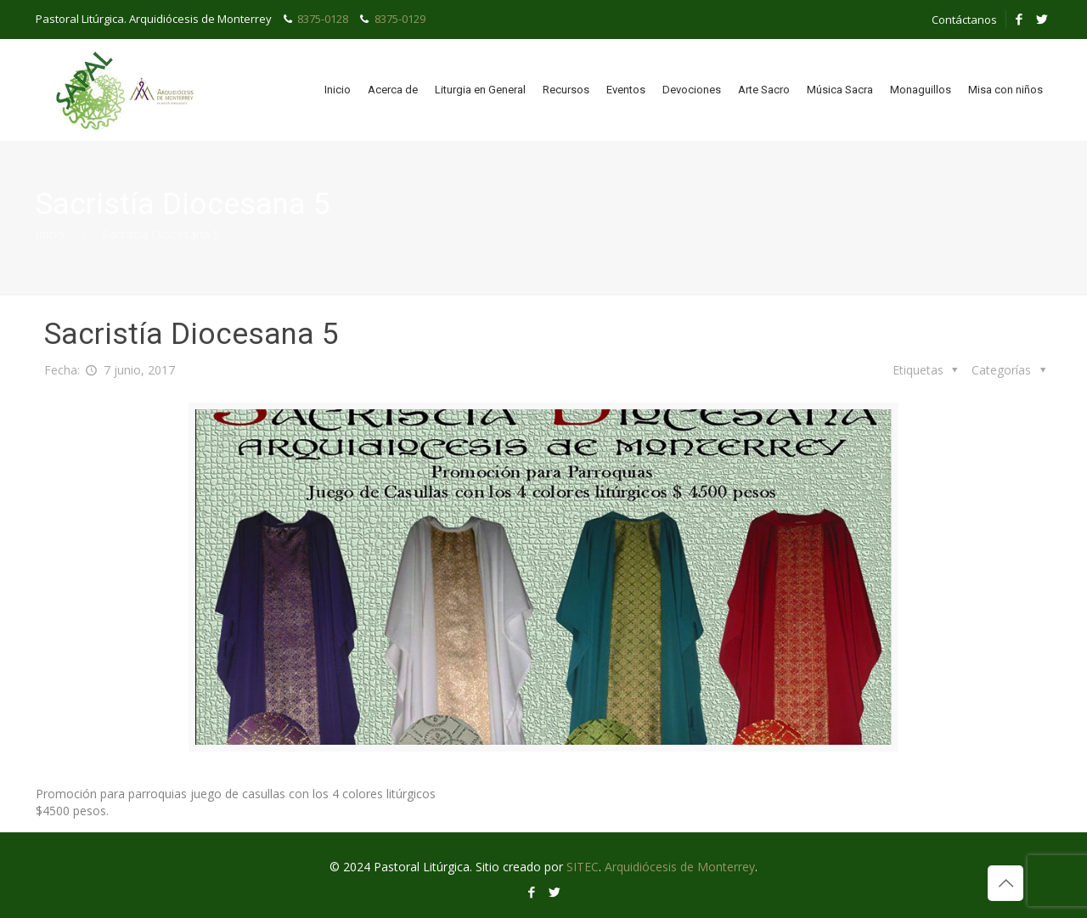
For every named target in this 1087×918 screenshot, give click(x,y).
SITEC (582, 867)
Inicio (50, 234)
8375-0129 (400, 18)
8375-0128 (322, 18)
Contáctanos (964, 19)
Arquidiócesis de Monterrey (680, 867)
